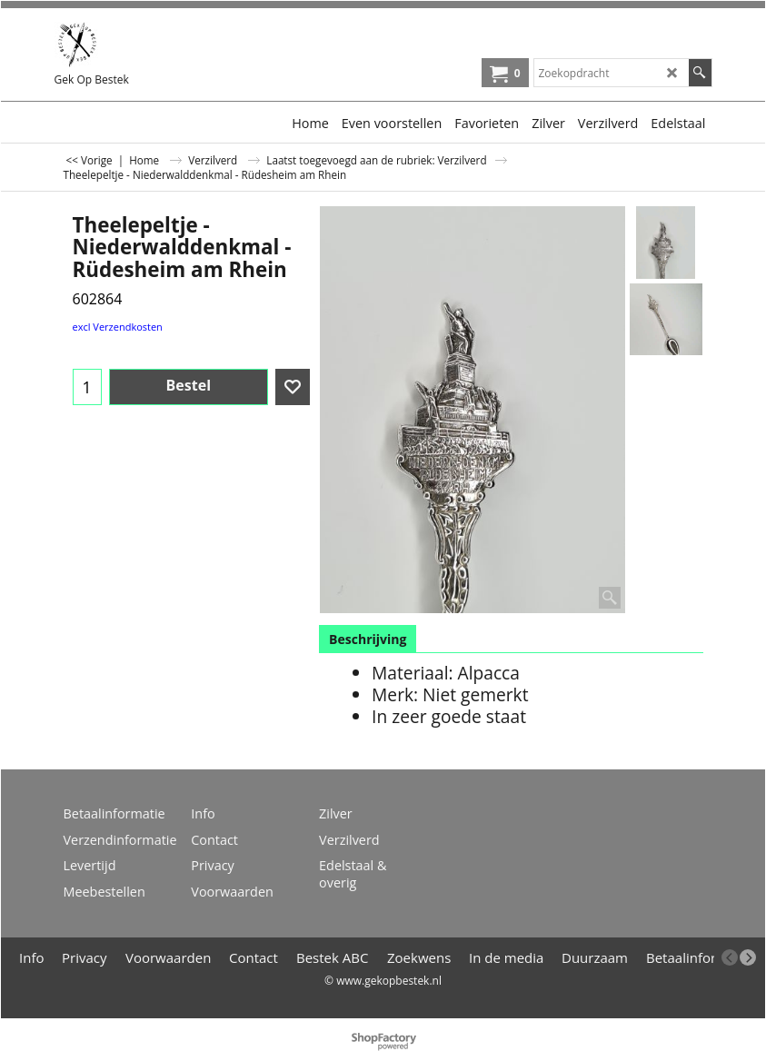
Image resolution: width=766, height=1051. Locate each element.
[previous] (729, 957)
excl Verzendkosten (118, 326)
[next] (748, 957)
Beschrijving (367, 639)
